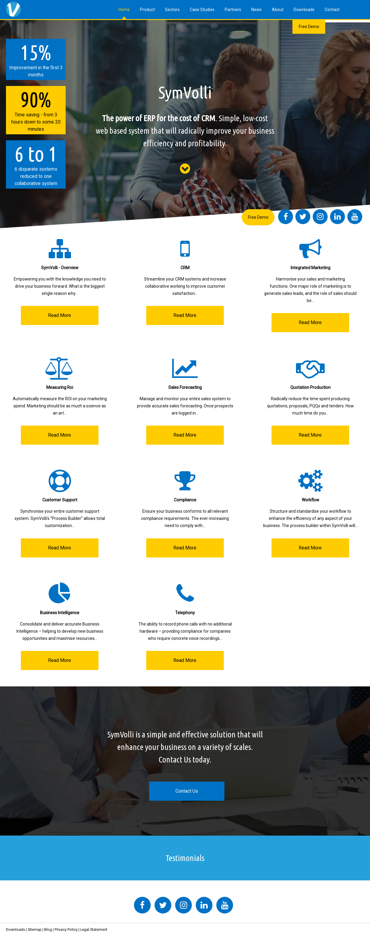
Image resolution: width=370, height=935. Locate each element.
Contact (332, 9)
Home (124, 9)
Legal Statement (93, 930)
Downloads (304, 9)
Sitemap (34, 930)
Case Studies (202, 9)
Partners (233, 9)
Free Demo (309, 26)
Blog (48, 930)
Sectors (172, 9)
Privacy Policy (66, 930)
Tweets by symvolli (95, 893)
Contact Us (186, 791)
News (256, 9)
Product (147, 9)
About (277, 9)
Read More (59, 315)
